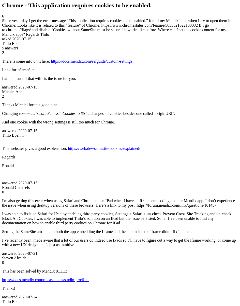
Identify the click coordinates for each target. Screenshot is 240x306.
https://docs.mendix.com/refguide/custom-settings (91, 61)
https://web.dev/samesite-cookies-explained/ (104, 148)
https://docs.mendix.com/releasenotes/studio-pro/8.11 (45, 280)
